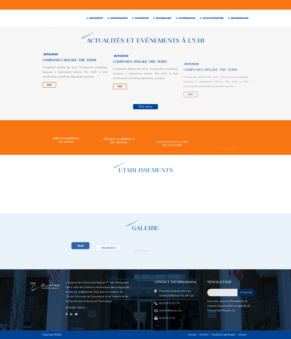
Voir (49, 89)
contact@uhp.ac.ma (89, 5)
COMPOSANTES (119, 19)
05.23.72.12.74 (141, 5)
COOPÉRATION (186, 19)
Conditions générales (223, 335)
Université (96, 19)
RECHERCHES (163, 19)
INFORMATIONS (240, 19)
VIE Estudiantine (213, 19)
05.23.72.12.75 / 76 (117, 5)
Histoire (204, 335)
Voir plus (145, 107)
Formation (142, 19)
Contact (242, 335)
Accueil (192, 335)
